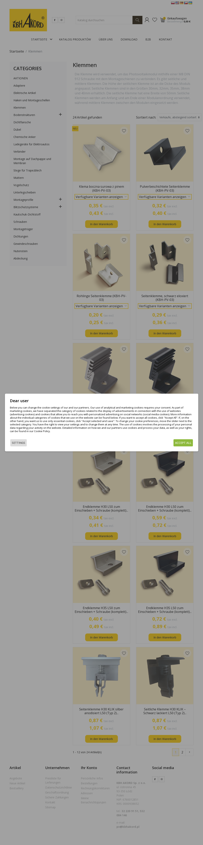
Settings (18, 443)
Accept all (183, 443)
